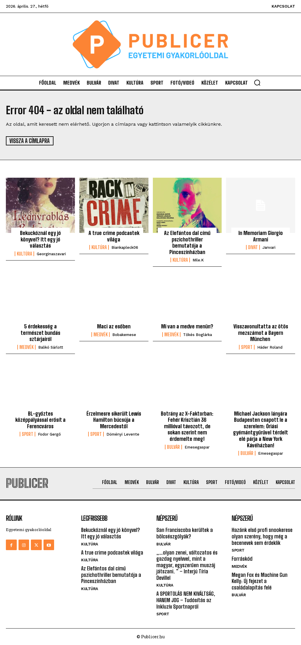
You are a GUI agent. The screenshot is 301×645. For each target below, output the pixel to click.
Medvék (26, 347)
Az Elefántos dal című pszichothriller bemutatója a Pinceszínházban (187, 242)
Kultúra (24, 253)
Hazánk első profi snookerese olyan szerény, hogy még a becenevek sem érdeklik (262, 535)
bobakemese (124, 334)
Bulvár (173, 446)
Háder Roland (269, 347)
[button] (257, 82)
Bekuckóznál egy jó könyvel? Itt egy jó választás (40, 238)
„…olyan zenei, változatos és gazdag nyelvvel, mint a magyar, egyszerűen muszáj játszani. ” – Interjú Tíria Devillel (187, 565)
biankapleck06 (124, 247)
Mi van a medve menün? (187, 326)
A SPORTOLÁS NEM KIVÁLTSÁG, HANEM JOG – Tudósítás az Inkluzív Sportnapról (185, 599)
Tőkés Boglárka (197, 334)
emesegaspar (197, 447)
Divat (253, 247)
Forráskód (242, 558)
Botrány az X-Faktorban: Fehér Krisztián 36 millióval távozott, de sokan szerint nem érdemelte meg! (187, 426)
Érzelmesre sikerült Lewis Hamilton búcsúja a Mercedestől (113, 419)
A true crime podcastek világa (113, 235)
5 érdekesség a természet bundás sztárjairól (40, 332)
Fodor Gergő (49, 434)
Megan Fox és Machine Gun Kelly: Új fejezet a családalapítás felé (259, 580)
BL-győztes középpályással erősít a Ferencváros (40, 419)
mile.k (198, 260)
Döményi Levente (122, 434)
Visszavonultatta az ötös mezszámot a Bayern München (260, 332)
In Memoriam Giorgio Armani (260, 235)
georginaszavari (51, 253)
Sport (246, 347)
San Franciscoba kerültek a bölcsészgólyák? (184, 532)
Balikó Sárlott (50, 347)
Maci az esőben (114, 326)
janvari (268, 247)
